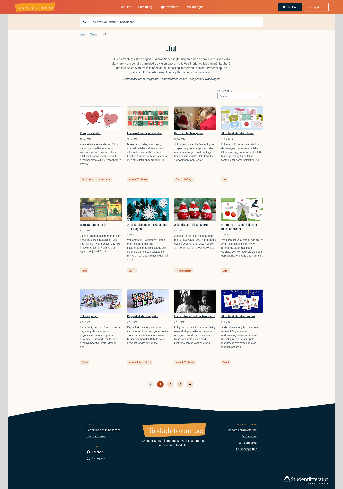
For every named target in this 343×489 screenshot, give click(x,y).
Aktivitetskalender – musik (238, 316)
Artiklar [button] (126, 7)
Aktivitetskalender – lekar (237, 133)
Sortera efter (225, 90)
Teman (93, 34)
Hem (82, 34)
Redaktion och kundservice (104, 430)
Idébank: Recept (183, 270)
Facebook (98, 452)
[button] (315, 7)
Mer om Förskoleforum (242, 430)
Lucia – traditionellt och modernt (194, 316)
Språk (84, 270)
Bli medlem (290, 7)
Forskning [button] (145, 7)
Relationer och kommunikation (96, 179)
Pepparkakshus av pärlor (142, 316)
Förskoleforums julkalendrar (145, 133)
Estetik (132, 270)
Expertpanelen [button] (169, 7)
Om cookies (249, 436)
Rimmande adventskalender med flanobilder (239, 227)
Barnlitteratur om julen (94, 225)
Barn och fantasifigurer (188, 133)
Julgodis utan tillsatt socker (191, 225)
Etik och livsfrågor (184, 179)
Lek (224, 179)
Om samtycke (248, 443)
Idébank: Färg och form (140, 362)
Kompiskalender (90, 133)
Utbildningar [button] (194, 7)
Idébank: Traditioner (138, 179)
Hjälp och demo (96, 436)
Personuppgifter (246, 449)
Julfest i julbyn (89, 316)
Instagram (98, 458)
